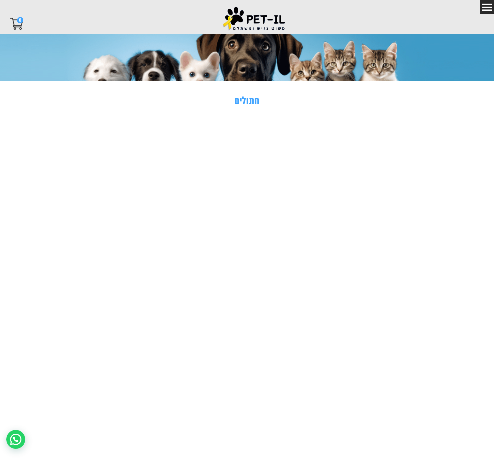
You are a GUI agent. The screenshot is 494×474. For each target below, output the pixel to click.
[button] (15, 439)
